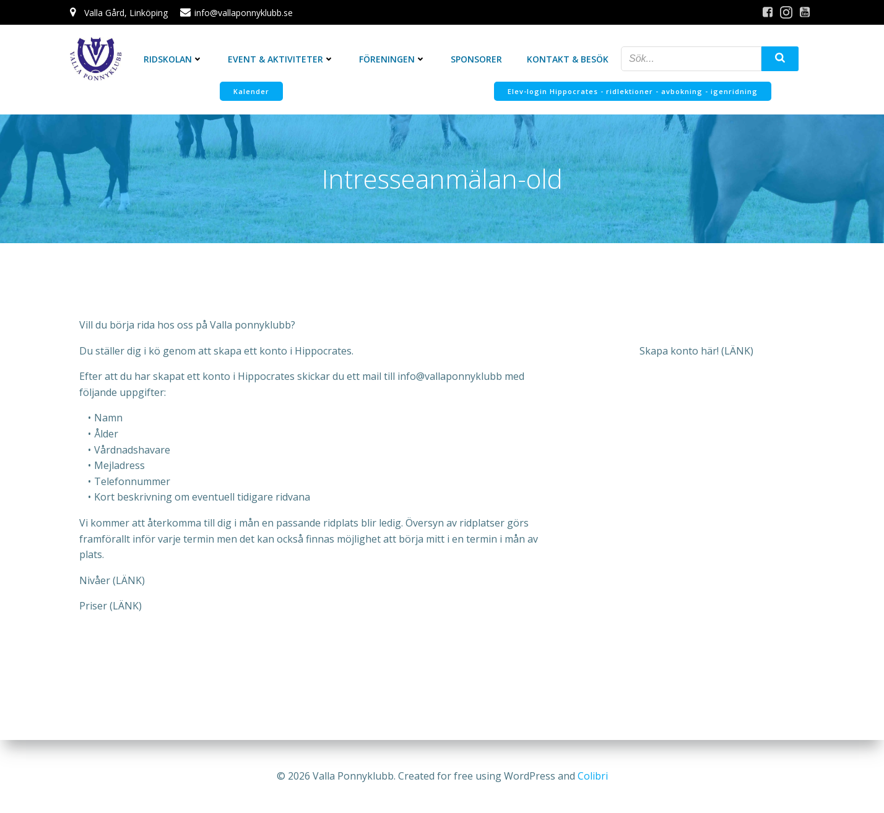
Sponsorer (476, 59)
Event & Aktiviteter (281, 59)
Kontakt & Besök (568, 59)
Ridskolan (173, 59)
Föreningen (392, 59)
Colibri (593, 776)
